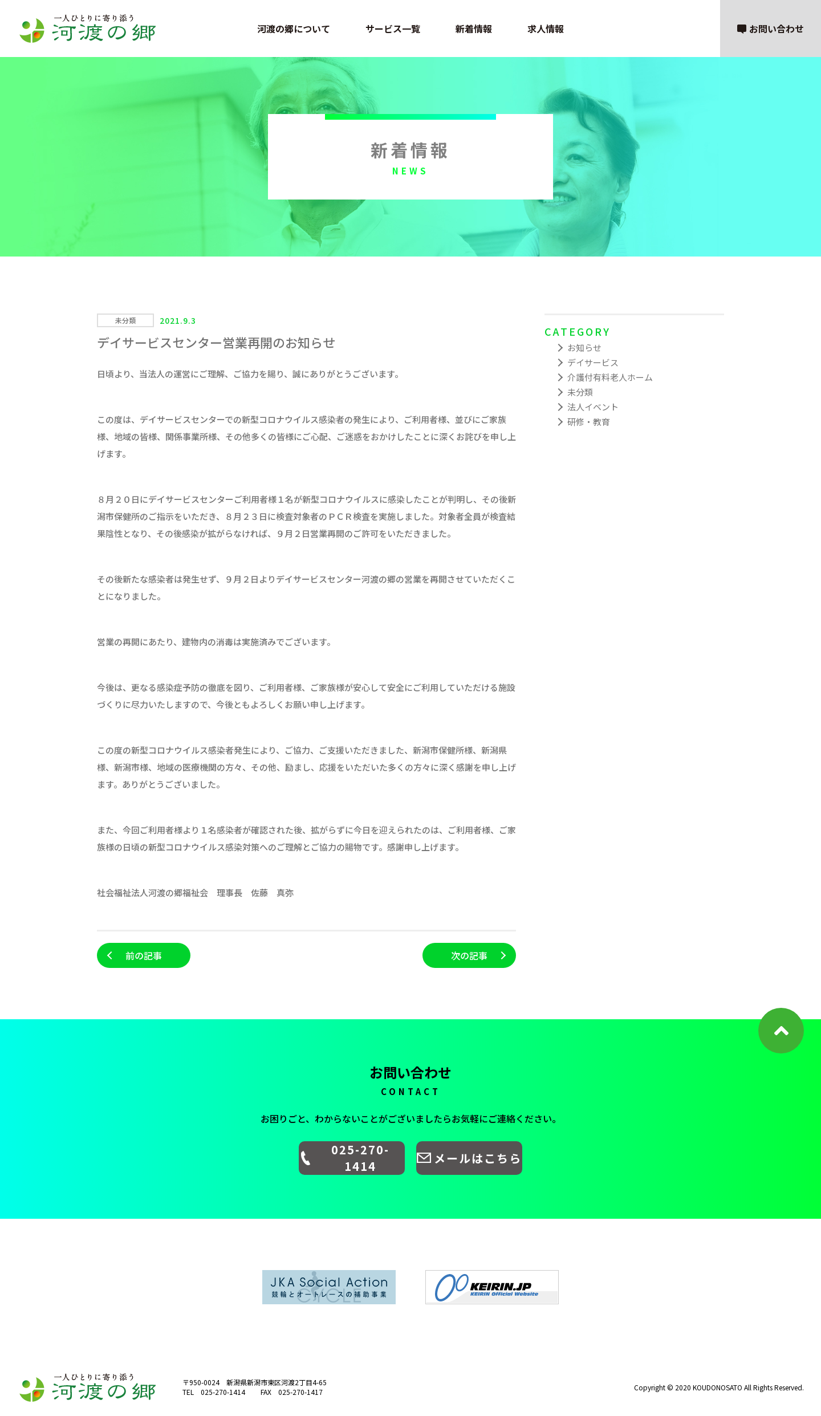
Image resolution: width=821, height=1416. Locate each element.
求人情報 (545, 28)
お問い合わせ (770, 28)
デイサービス (593, 362)
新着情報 (474, 28)
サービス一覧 (392, 28)
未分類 (580, 392)
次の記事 (469, 955)
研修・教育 (588, 422)
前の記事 (143, 955)
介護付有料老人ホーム (610, 377)
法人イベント (593, 407)
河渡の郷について (293, 28)
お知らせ (584, 347)
